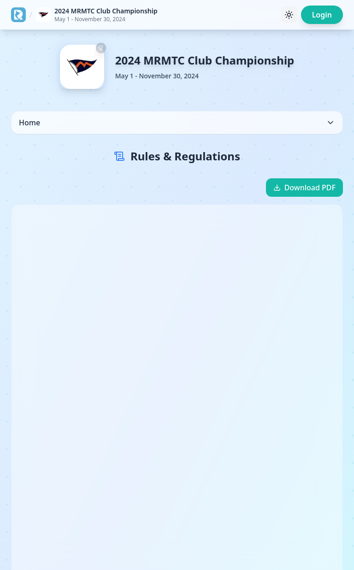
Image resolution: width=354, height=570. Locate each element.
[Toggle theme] (289, 14)
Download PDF (304, 187)
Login (322, 15)
